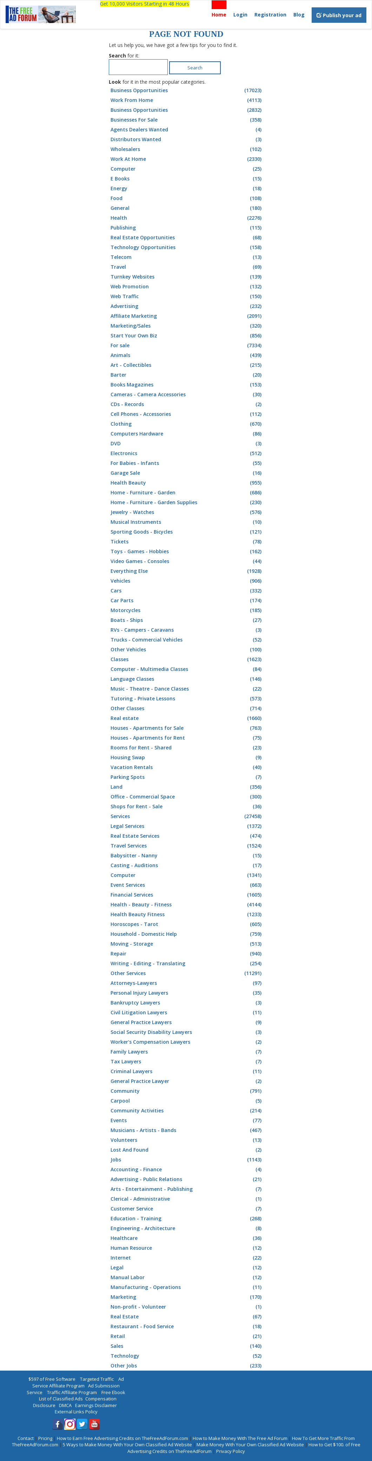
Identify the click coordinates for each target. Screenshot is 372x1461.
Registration (270, 14)
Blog (299, 14)
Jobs (187, 1160)
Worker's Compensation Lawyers (187, 1042)
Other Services (187, 973)
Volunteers (187, 1140)
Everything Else (187, 571)
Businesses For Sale (187, 120)
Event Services (187, 885)
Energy (187, 188)
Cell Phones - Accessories (187, 414)
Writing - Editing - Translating (187, 963)
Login (240, 14)
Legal (187, 1268)
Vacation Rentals (187, 767)
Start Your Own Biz (187, 336)
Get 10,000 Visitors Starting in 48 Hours (144, 3)
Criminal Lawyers (187, 1071)
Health (187, 218)
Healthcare (187, 1238)
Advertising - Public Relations (187, 1179)
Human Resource (187, 1248)
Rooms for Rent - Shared (187, 748)
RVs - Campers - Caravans (187, 630)
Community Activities (187, 1111)
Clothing (187, 424)
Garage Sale (187, 473)
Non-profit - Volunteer (187, 1307)
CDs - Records (187, 404)
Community (187, 1091)
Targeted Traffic (97, 1379)
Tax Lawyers (187, 1061)
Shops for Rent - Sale (187, 806)
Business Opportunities (187, 90)
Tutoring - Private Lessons (187, 699)
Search (194, 67)
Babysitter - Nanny (187, 855)
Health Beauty (187, 483)
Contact (26, 1438)
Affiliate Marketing (187, 316)
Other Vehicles (187, 649)
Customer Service (187, 1209)
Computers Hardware (187, 434)
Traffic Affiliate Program (72, 1392)
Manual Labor (187, 1277)
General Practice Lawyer (187, 1081)
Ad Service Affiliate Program (78, 1382)
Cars (187, 591)
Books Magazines (187, 385)
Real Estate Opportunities (187, 237)
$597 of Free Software (51, 1379)
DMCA (65, 1405)
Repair (187, 954)
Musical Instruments (187, 522)
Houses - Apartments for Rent (187, 738)
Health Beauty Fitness (187, 914)
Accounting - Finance (187, 1169)
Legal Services (187, 826)
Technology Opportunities (187, 247)
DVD (187, 443)
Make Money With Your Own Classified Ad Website (250, 1444)
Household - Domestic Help (187, 934)
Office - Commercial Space (187, 797)
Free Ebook (113, 1392)
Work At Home (187, 159)
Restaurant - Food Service (187, 1326)
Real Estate (187, 1317)
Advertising (187, 306)
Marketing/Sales (187, 326)
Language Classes (187, 679)
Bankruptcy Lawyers (187, 1003)
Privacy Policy (230, 1451)
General (187, 208)
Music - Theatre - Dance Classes (187, 689)
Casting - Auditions (187, 865)
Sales (187, 1346)
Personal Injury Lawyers (187, 993)
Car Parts (187, 600)
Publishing (187, 228)
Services (187, 816)
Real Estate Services (187, 836)
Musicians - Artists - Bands (187, 1130)
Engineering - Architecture (187, 1228)
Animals (187, 355)
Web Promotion (187, 286)
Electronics (187, 453)
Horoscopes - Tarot (187, 924)
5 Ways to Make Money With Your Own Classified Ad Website (127, 1444)
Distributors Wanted (187, 139)
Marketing (187, 1297)
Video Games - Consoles (187, 561)
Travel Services (187, 846)
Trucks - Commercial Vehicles (187, 640)
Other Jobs (187, 1366)
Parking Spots (187, 777)
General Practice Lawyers (187, 1022)
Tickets (187, 542)
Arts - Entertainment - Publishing (187, 1189)
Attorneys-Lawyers (187, 983)
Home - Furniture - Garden (187, 493)
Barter (187, 375)
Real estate (187, 718)
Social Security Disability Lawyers (187, 1032)
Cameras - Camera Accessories (187, 394)
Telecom (187, 257)
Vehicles (187, 581)
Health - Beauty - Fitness (187, 905)
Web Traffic (187, 296)
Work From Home (187, 100)
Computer (187, 169)
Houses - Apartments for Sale (187, 728)
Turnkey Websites (187, 277)
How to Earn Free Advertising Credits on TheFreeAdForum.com (122, 1438)
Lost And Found (187, 1150)
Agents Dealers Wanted (187, 130)
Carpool (187, 1101)
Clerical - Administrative (187, 1199)
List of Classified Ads (61, 1398)
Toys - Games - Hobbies (187, 551)
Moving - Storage (187, 944)
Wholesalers (187, 149)
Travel (187, 267)
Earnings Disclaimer (96, 1405)
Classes (187, 659)
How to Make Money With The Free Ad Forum (240, 1438)
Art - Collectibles (187, 365)
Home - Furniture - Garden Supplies (187, 502)
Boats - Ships (187, 620)
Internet (187, 1258)
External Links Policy (76, 1411)
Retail (187, 1336)
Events (187, 1120)
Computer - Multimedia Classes (187, 669)
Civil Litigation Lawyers (187, 1012)
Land (187, 787)
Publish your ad (339, 15)
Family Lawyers (187, 1052)
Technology (187, 1356)
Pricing (45, 1438)
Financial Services (187, 895)
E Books (187, 179)
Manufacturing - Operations (187, 1287)
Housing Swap (187, 757)
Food (187, 198)
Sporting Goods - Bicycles (187, 532)
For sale (187, 345)
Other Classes (187, 708)
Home (219, 14)
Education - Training (187, 1218)
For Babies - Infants (187, 463)
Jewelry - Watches (187, 512)
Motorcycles (187, 610)
